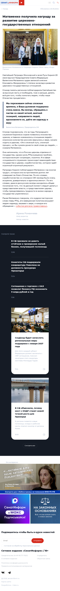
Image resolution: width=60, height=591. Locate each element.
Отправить (38, 541)
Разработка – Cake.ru (10, 585)
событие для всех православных (31, 206)
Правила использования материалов (16, 566)
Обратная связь (43, 559)
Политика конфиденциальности (14, 563)
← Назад (4, 9)
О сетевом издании (9, 559)
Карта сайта (6, 582)
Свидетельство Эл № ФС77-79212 (14, 555)
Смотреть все (30, 445)
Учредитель (42, 555)
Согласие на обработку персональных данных (22, 546)
